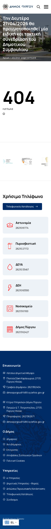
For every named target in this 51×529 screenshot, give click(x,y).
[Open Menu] (46, 7)
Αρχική (6, 57)
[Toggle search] (38, 7)
